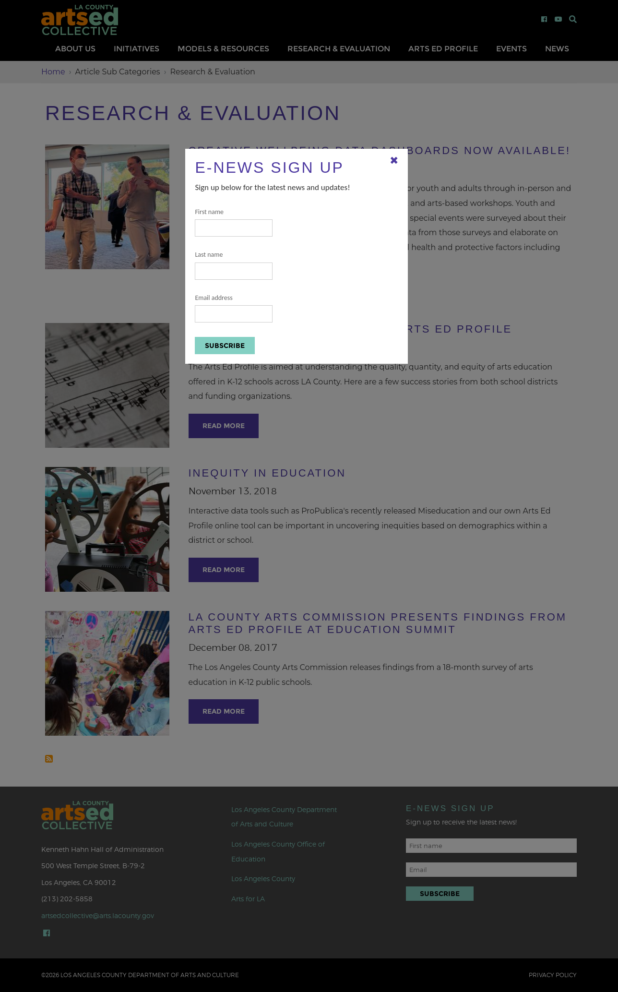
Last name (234, 265)
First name (234, 222)
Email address (234, 308)
